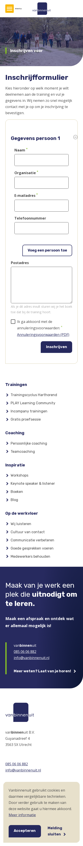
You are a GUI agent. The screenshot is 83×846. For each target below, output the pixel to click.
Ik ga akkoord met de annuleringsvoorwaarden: (38, 324)
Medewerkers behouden (30, 556)
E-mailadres (24, 195)
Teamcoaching (23, 451)
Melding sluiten (55, 831)
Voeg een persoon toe (47, 250)
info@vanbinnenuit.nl (31, 657)
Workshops (19, 475)
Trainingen (16, 384)
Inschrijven (56, 347)
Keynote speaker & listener (33, 483)
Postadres (20, 262)
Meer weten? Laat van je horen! (42, 671)
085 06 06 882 (25, 651)
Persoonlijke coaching (29, 443)
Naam (19, 150)
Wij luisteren (21, 524)
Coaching (14, 432)
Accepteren (25, 831)
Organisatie (25, 172)
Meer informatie (22, 814)
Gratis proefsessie (26, 419)
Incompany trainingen (29, 411)
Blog (14, 500)
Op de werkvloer (21, 513)
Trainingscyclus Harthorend (34, 395)
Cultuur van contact (28, 532)
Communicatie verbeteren (32, 540)
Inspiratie (15, 465)
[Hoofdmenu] (9, 8)
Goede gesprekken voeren (32, 548)
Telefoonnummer (30, 218)
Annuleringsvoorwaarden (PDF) (43, 334)
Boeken (17, 492)
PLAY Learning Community (33, 403)
